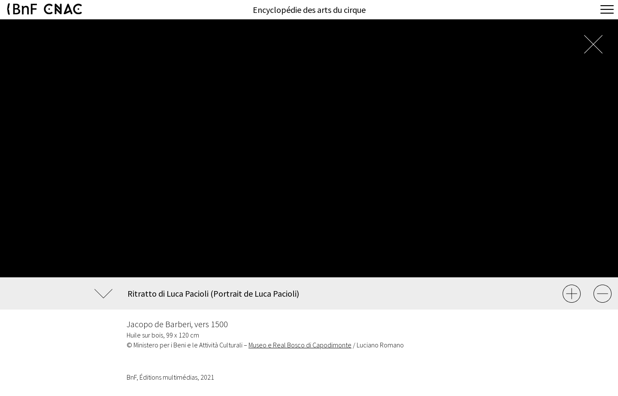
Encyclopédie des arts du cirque (309, 9)
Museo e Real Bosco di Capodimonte (299, 345)
